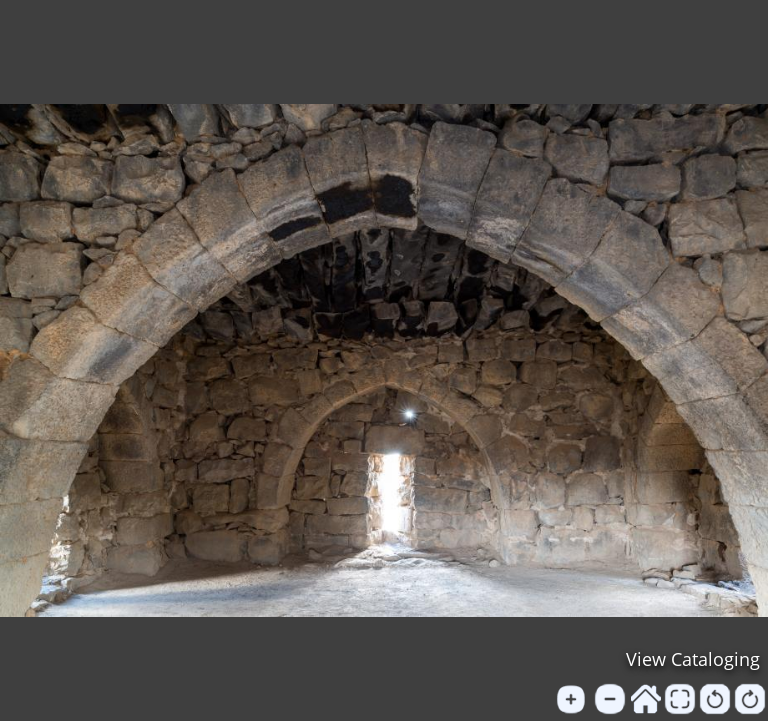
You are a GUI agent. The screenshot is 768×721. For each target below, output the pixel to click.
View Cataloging (693, 659)
